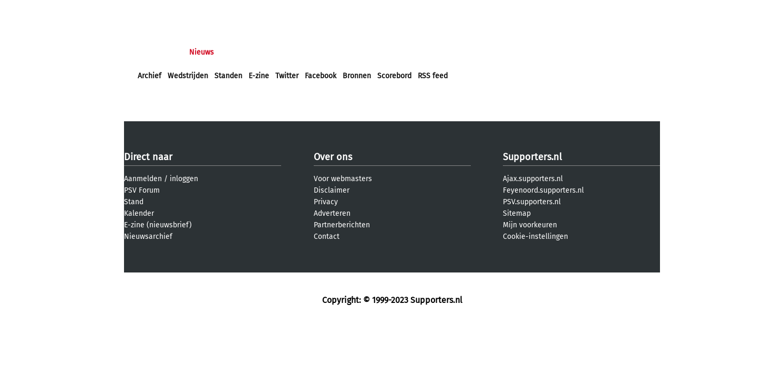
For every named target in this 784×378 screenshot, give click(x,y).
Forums (240, 52)
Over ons (333, 157)
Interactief (283, 52)
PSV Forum (142, 190)
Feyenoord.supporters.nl (543, 190)
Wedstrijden (188, 75)
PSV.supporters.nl (532, 201)
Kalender (139, 213)
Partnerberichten (342, 224)
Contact (326, 236)
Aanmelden (143, 178)
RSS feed (433, 75)
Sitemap (517, 213)
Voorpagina (157, 52)
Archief (149, 75)
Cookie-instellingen (535, 236)
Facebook (320, 75)
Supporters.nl (532, 157)
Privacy (326, 201)
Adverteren (332, 213)
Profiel (354, 52)
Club (322, 52)
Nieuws (201, 52)
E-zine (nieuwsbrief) (158, 224)
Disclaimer (331, 190)
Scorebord (394, 75)
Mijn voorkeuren (530, 224)
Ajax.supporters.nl (533, 178)
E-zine (259, 75)
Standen (228, 75)
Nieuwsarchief (148, 236)
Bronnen (357, 75)
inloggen (184, 178)
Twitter (286, 75)
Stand (133, 201)
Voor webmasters (343, 178)
